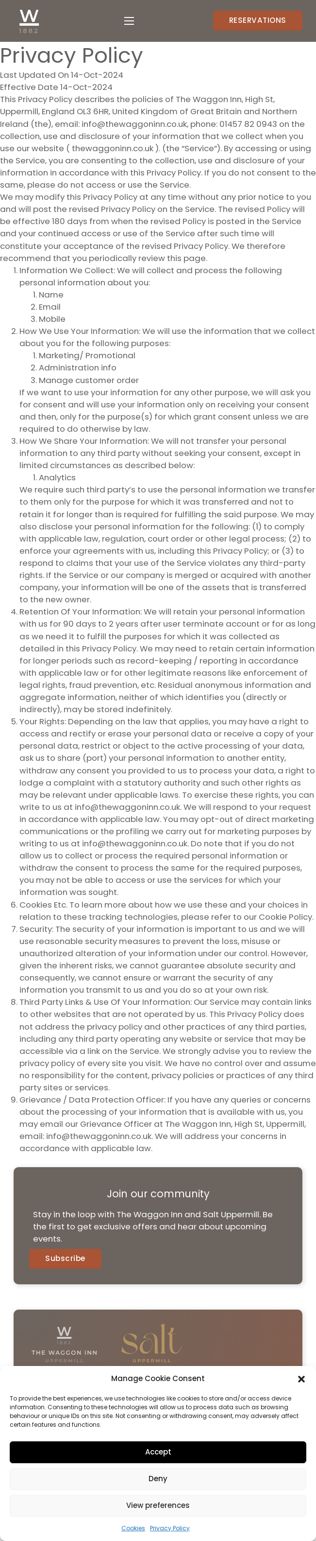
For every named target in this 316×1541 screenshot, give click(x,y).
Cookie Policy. (286, 917)
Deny (158, 1478)
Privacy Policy (170, 1528)
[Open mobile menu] (129, 21)
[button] (301, 1379)
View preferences (158, 1505)
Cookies (133, 1528)
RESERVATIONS (257, 20)
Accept (158, 1452)
